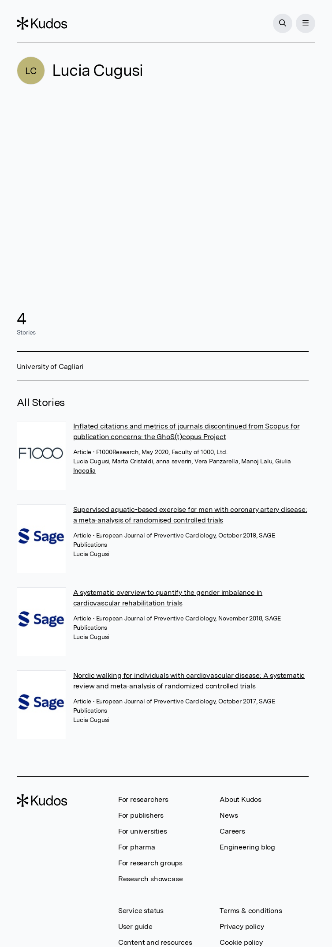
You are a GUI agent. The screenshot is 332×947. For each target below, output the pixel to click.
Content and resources (155, 942)
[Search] (282, 23)
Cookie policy (241, 942)
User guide (135, 926)
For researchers (143, 799)
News (229, 815)
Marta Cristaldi (132, 461)
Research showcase (150, 879)
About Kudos (240, 799)
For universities (142, 831)
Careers (232, 831)
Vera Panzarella (216, 461)
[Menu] (305, 23)
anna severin (174, 461)
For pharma (136, 847)
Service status (141, 910)
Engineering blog (247, 847)
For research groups (150, 863)
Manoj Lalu (256, 461)
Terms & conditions (251, 910)
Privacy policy (242, 926)
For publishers (141, 815)
